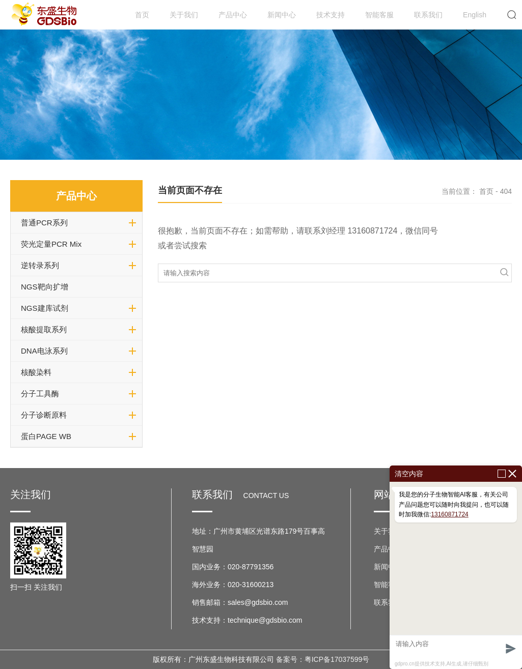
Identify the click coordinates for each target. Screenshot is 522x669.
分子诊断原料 (44, 415)
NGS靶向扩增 (44, 286)
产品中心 (232, 15)
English (474, 15)
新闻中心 (281, 15)
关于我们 (184, 15)
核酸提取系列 (44, 329)
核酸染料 (36, 372)
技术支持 (330, 15)
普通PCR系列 (44, 222)
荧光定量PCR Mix (51, 244)
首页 (142, 15)
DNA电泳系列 (44, 350)
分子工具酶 (40, 393)
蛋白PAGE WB (46, 436)
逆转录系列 (40, 265)
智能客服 (379, 15)
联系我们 (428, 15)
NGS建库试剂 (44, 308)
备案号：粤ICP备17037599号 (323, 659)
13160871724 (449, 514)
